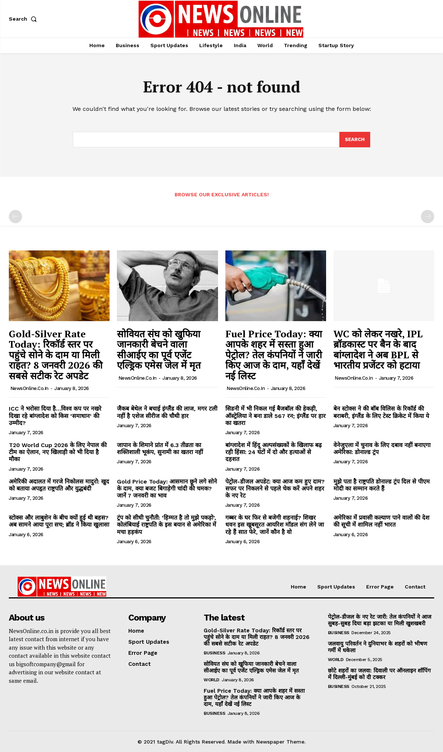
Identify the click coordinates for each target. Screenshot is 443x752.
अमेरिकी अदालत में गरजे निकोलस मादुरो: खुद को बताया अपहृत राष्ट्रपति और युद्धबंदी (59, 485)
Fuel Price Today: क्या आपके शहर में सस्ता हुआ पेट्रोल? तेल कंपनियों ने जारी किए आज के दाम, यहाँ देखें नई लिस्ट (273, 354)
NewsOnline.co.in (29, 388)
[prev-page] (15, 216)
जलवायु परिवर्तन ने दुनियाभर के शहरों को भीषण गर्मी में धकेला (377, 647)
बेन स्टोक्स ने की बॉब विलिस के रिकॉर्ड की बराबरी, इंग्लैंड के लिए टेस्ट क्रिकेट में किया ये (381, 412)
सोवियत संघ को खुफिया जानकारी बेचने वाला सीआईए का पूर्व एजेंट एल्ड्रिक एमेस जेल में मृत (159, 349)
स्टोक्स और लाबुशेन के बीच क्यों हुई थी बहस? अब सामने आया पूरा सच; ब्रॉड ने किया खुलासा (59, 521)
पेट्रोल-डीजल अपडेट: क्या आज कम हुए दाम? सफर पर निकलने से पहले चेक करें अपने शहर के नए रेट (275, 488)
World (211, 679)
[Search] (354, 139)
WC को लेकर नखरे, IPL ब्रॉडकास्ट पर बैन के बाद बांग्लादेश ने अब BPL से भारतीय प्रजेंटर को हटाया (378, 349)
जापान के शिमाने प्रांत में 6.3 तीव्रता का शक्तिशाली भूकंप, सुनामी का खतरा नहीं (160, 449)
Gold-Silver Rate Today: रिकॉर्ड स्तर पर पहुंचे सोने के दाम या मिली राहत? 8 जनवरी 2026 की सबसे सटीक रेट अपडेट (56, 354)
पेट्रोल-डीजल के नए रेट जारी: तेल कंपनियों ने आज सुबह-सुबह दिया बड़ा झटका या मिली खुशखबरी (379, 620)
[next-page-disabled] (427, 216)
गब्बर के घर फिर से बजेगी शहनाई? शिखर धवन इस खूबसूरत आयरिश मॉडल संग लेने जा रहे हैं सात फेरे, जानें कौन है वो (274, 524)
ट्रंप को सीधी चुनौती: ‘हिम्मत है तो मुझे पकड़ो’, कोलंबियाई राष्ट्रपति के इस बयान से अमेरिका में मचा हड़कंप (166, 524)
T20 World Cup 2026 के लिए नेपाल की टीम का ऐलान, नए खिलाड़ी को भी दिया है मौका (58, 452)
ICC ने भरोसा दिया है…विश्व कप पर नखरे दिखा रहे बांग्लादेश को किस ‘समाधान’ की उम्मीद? (55, 415)
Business (214, 653)
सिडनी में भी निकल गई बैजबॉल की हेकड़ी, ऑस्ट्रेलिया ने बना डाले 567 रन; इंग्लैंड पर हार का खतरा (275, 415)
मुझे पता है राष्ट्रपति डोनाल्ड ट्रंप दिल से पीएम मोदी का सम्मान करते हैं (381, 485)
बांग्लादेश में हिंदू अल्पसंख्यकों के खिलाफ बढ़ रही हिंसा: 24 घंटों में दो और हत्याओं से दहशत (273, 452)
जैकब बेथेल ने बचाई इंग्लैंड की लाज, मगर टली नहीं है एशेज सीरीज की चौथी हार (167, 412)
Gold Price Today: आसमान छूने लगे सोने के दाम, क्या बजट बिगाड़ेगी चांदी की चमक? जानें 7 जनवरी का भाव (167, 488)
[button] (24, 19)
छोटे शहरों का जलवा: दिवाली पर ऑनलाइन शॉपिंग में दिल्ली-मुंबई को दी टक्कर (379, 674)
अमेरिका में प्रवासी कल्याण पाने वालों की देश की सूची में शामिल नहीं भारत (381, 521)
